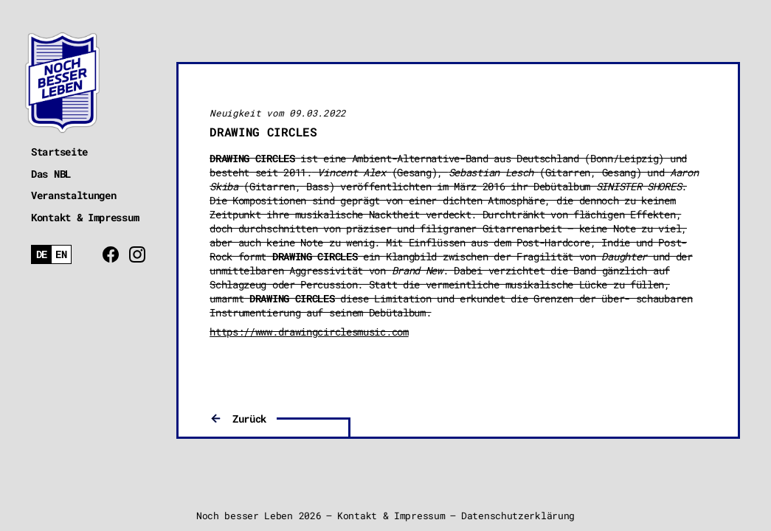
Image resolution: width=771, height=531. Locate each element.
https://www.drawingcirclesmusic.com (309, 331)
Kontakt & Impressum (85, 217)
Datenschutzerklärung (518, 515)
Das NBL (51, 174)
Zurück (249, 419)
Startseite (59, 152)
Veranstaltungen (74, 195)
